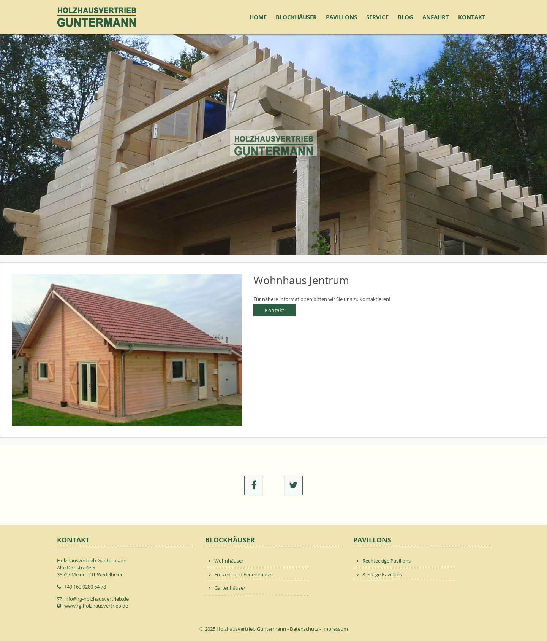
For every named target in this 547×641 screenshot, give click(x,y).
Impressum (335, 628)
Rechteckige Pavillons (386, 560)
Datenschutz (304, 628)
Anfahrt (435, 17)
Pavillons (341, 17)
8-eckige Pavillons (382, 574)
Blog (405, 17)
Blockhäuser (296, 17)
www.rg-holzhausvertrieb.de (96, 605)
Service (377, 17)
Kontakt (471, 17)
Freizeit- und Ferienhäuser (243, 574)
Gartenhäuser (229, 587)
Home (258, 17)
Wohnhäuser (228, 560)
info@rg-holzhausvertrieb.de (96, 598)
